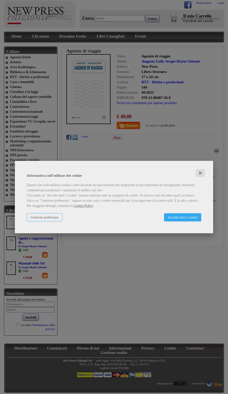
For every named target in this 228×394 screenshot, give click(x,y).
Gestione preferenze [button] (44, 217)
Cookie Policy (83, 205)
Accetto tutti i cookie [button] (182, 217)
